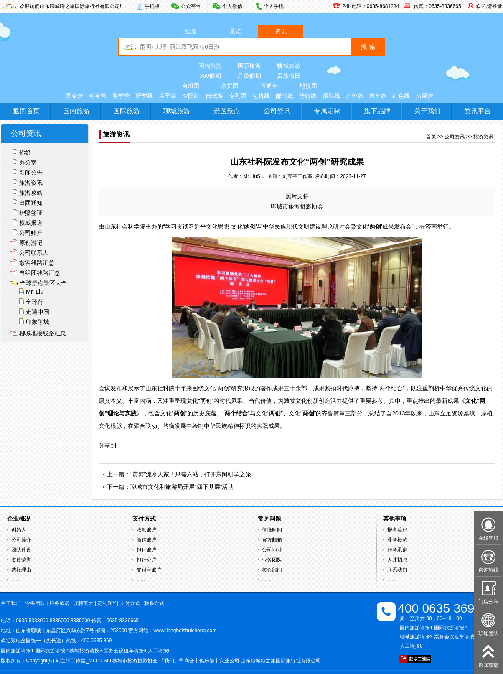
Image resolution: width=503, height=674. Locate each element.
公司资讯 (277, 110)
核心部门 (272, 570)
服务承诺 (397, 550)
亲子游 (167, 95)
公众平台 (191, 6)
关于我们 (427, 110)
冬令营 (98, 95)
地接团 (308, 85)
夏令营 (74, 95)
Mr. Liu (34, 291)
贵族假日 (288, 75)
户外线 (354, 95)
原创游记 (31, 242)
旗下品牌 (377, 110)
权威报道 (31, 222)
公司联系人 (33, 252)
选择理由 (21, 570)
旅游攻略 (31, 192)
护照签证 (31, 212)
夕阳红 (191, 95)
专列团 (237, 95)
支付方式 (130, 603)
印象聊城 (37, 321)
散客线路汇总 (36, 262)
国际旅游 (249, 65)
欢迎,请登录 (489, 6)
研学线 (144, 95)
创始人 (18, 530)
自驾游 (214, 95)
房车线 (377, 95)
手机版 (152, 6)
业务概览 (397, 540)
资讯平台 (477, 110)
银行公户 (147, 560)
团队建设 (21, 550)
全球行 (34, 301)
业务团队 (272, 560)
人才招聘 (397, 560)
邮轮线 (284, 95)
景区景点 (226, 110)
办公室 (28, 162)
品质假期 (249, 75)
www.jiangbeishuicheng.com (184, 630)
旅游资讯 (31, 182)
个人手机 (274, 6)
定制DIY (106, 603)
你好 (25, 152)
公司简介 (21, 540)
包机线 (261, 95)
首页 (431, 137)
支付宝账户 (149, 570)
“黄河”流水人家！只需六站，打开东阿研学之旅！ (193, 474)
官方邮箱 (272, 540)
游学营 (121, 95)
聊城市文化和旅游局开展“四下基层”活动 (182, 486)
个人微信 (232, 6)
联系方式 (154, 603)
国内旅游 (210, 65)
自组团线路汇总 (39, 273)
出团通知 (31, 202)
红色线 (401, 95)
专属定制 (327, 110)
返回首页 (26, 110)
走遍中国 (37, 311)
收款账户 (147, 530)
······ (15, 580)
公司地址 (272, 550)
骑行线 (308, 95)
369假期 (210, 75)
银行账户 (147, 550)
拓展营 (424, 95)
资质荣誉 (21, 560)
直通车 (269, 85)
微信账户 (147, 540)
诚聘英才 (83, 603)
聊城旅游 (288, 65)
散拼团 (230, 85)
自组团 (190, 85)
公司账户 (31, 232)
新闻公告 (31, 172)
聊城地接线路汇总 (42, 333)
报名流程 (397, 530)
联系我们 (397, 570)
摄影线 (331, 95)
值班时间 (272, 530)
